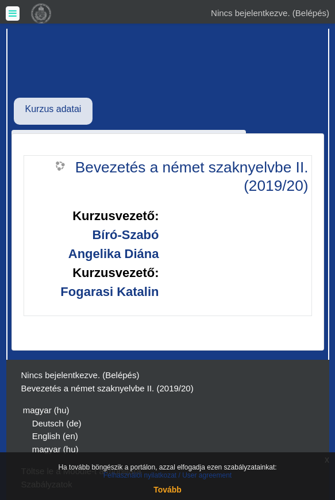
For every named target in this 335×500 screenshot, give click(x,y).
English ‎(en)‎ (55, 436)
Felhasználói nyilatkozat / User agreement (167, 475)
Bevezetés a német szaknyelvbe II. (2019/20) (192, 176)
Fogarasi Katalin (109, 291)
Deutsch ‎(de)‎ (57, 423)
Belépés (310, 13)
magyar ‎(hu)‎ (46, 410)
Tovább (167, 489)
